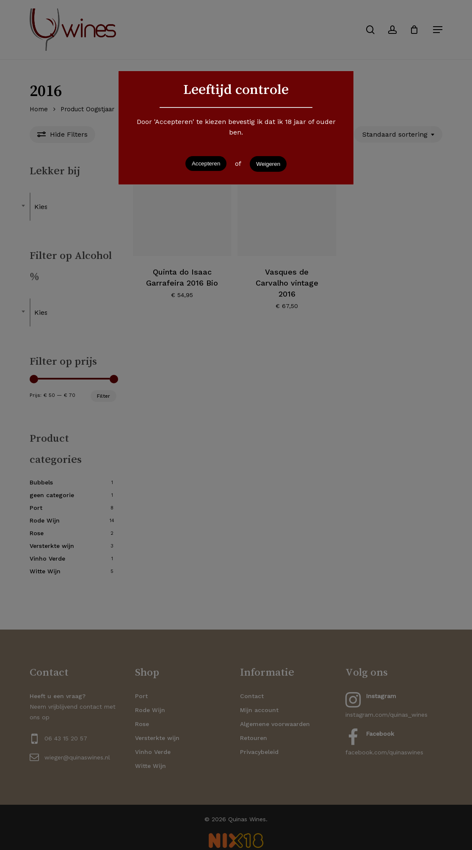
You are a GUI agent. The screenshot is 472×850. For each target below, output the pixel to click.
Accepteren (206, 163)
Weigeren (268, 164)
